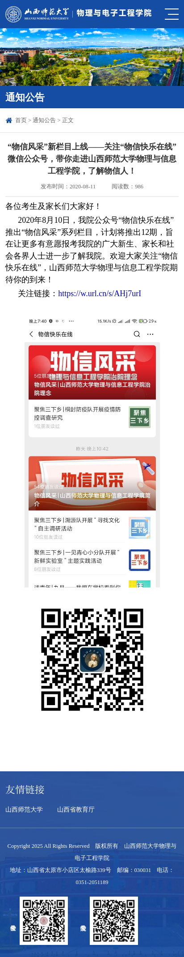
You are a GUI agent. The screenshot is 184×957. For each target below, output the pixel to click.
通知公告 (44, 120)
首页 (21, 120)
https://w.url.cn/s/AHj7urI (99, 293)
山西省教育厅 (76, 809)
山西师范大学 (24, 809)
